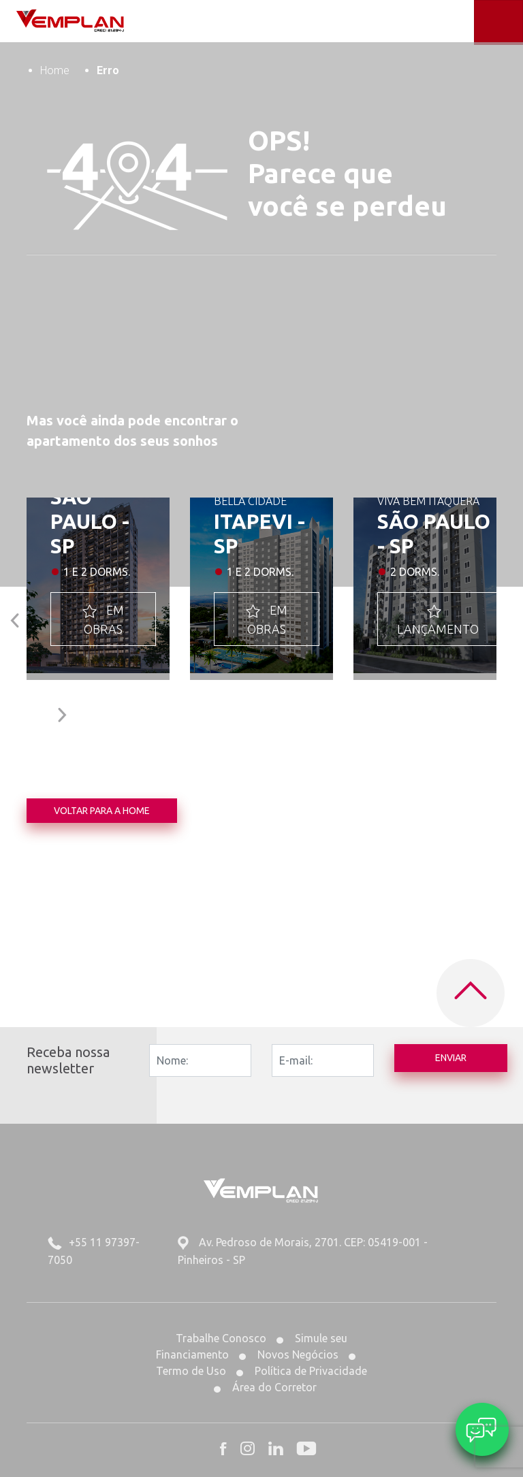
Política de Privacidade (301, 1371)
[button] (15, 617)
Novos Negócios (288, 1354)
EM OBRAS (103, 619)
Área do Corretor (265, 1387)
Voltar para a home (102, 810)
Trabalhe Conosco (221, 1338)
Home (54, 70)
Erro (108, 70)
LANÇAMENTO (438, 619)
